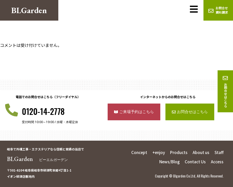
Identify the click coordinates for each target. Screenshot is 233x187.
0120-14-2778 (43, 111)
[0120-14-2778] (11, 110)
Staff (218, 152)
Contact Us (194, 161)
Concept (137, 152)
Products (178, 152)
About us (200, 152)
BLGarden (37, 159)
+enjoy (157, 152)
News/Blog (168, 161)
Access (216, 161)
